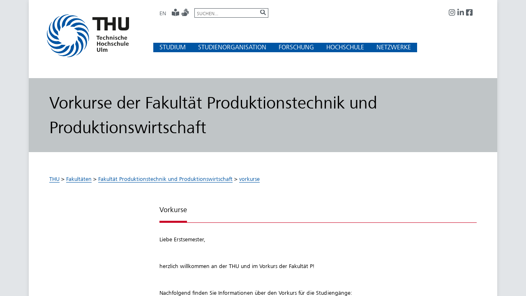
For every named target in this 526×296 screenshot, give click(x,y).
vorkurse (249, 179)
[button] (172, 47)
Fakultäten (79, 179)
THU (54, 179)
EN (162, 13)
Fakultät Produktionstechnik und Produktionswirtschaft (165, 179)
